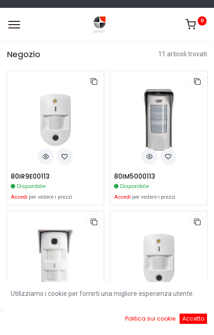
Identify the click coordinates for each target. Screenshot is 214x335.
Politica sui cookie (150, 318)
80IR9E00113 (30, 176)
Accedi (19, 197)
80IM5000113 (134, 176)
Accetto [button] (193, 318)
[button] (94, 81)
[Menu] (14, 25)
